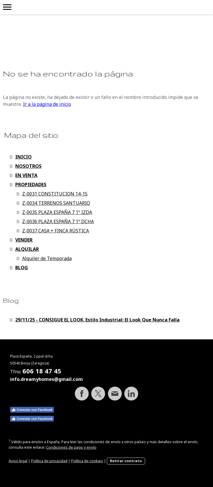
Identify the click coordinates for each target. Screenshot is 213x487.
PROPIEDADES (30, 184)
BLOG (21, 267)
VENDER (24, 240)
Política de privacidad (49, 460)
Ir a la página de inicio (47, 104)
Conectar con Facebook (32, 409)
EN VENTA (26, 175)
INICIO (23, 157)
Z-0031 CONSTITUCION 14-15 (55, 194)
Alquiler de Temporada (47, 258)
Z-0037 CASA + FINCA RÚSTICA (55, 230)
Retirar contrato (126, 460)
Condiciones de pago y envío (71, 447)
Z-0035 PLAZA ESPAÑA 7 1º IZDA (57, 212)
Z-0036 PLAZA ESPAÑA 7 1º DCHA (58, 221)
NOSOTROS (28, 166)
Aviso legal (18, 460)
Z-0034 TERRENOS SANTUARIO (56, 203)
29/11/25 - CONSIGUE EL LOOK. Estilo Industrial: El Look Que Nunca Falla (97, 320)
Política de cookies (87, 460)
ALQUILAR (27, 249)
